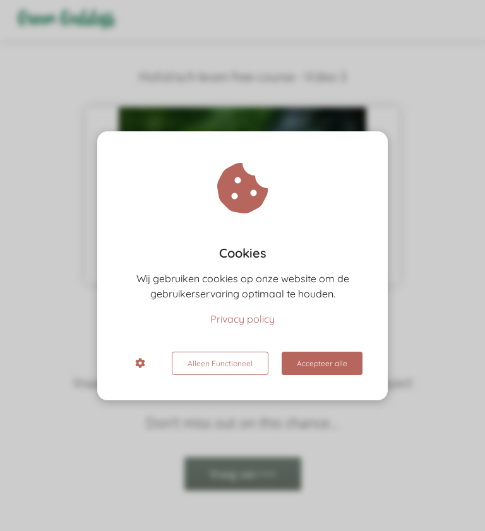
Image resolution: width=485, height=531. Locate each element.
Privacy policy (242, 319)
